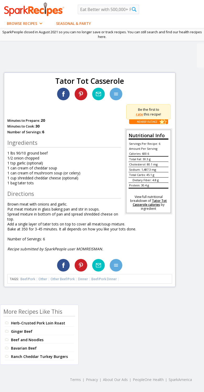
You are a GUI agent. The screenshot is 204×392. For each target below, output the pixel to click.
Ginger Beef (21, 331)
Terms (75, 379)
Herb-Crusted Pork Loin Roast (38, 323)
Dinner (83, 279)
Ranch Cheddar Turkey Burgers (39, 356)
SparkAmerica (180, 379)
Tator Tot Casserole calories (150, 202)
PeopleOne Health (148, 379)
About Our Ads (115, 379)
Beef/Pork (27, 279)
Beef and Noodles (27, 339)
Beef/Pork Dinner (104, 279)
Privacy (92, 379)
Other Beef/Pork (63, 279)
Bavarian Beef (24, 348)
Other (42, 279)
